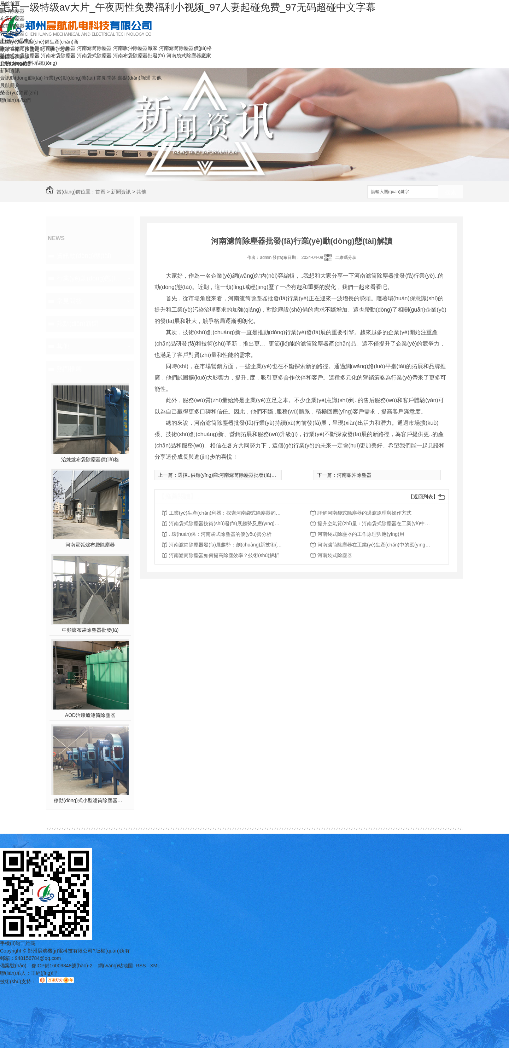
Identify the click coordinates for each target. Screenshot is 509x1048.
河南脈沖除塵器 (58, 48)
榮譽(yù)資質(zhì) (19, 92)
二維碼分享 (345, 257)
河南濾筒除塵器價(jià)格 (185, 48)
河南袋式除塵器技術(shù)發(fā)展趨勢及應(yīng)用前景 (225, 523)
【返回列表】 (423, 496)
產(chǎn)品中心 (17, 41)
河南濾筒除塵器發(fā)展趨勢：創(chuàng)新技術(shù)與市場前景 (225, 545)
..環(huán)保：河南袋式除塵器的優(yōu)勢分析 (220, 534)
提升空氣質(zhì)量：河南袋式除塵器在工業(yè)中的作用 (374, 523)
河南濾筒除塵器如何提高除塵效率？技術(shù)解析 (224, 555)
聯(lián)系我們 (15, 100)
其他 (157, 78)
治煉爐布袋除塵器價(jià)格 (90, 459)
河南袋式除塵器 (94, 55)
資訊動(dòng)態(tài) (21, 78)
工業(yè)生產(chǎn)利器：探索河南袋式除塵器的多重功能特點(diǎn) (225, 513)
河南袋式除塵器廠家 (188, 55)
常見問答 (106, 78)
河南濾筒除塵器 (94, 48)
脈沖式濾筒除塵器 (20, 48)
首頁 (100, 192)
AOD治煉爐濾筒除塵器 (90, 715)
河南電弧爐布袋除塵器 (90, 545)
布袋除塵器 (12, 18)
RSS (141, 965)
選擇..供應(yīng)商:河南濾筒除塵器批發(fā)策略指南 (234, 475)
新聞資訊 (10, 70)
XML (155, 965)
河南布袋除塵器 (58, 55)
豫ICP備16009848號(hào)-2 (62, 965)
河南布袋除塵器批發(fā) (139, 55)
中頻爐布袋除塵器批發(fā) (90, 630)
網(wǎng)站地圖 (115, 965)
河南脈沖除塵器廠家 (135, 48)
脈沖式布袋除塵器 (20, 55)
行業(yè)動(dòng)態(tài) (69, 78)
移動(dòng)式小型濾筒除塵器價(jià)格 (90, 800)
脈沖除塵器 (12, 11)
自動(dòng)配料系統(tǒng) (28, 63)
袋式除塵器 (12, 33)
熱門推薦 (69, 368)
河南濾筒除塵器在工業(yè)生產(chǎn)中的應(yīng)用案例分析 (374, 545)
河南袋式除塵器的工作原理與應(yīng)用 (360, 534)
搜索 (450, 192)
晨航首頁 (10, 3)
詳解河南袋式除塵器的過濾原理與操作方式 (364, 513)
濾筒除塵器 (12, 26)
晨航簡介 (10, 85)
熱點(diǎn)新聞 (134, 78)
